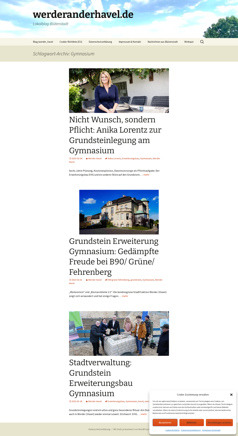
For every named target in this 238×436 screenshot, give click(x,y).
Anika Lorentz (114, 158)
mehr (146, 174)
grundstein (136, 279)
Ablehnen (191, 422)
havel (140, 401)
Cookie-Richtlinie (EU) (71, 41)
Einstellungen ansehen (219, 422)
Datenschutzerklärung (191, 430)
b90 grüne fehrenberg (118, 279)
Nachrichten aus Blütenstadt (163, 41)
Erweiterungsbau (130, 158)
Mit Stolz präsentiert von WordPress (131, 429)
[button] (231, 394)
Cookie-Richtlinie (172, 430)
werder (148, 401)
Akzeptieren (165, 422)
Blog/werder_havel (43, 41)
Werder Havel (95, 158)
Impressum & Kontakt (211, 430)
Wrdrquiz (189, 41)
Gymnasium (146, 158)
